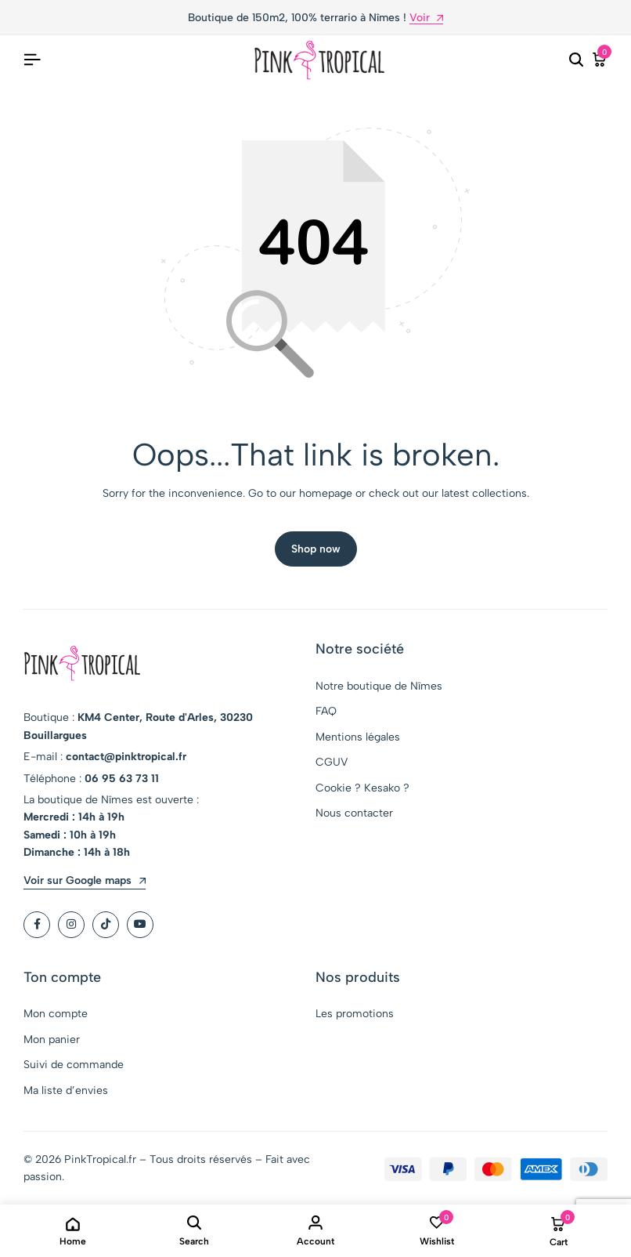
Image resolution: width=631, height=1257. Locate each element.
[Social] (36, 924)
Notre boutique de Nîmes (379, 686)
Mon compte (55, 1014)
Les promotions (355, 1014)
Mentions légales (358, 737)
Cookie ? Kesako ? (362, 788)
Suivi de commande (73, 1064)
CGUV (332, 762)
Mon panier (51, 1039)
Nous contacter (354, 813)
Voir (426, 18)
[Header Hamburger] (32, 60)
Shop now (316, 549)
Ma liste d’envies (65, 1090)
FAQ (326, 711)
